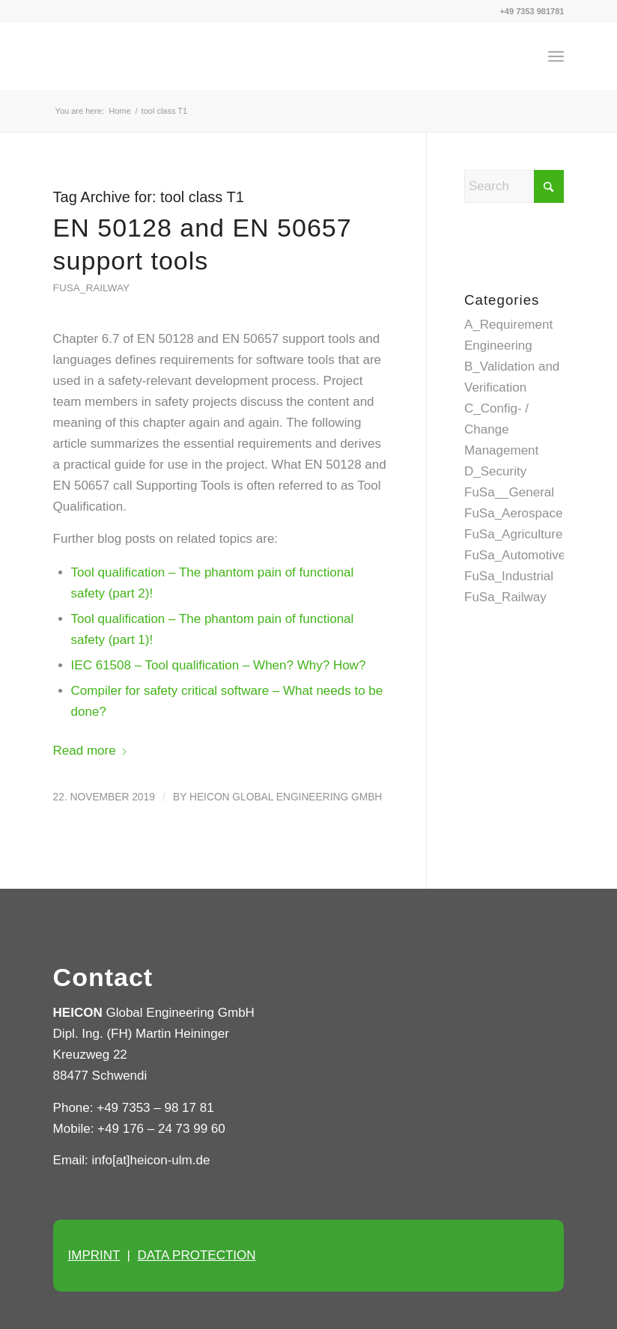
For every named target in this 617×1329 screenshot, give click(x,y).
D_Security (495, 471)
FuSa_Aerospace (513, 513)
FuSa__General (509, 492)
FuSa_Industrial (508, 576)
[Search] (514, 186)
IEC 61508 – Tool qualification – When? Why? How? (218, 665)
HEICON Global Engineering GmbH (285, 797)
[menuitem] (556, 56)
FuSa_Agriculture (513, 534)
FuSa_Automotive (514, 555)
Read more (90, 750)
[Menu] (556, 56)
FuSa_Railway (91, 288)
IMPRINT (94, 1255)
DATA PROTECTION (196, 1255)
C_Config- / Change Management (501, 429)
